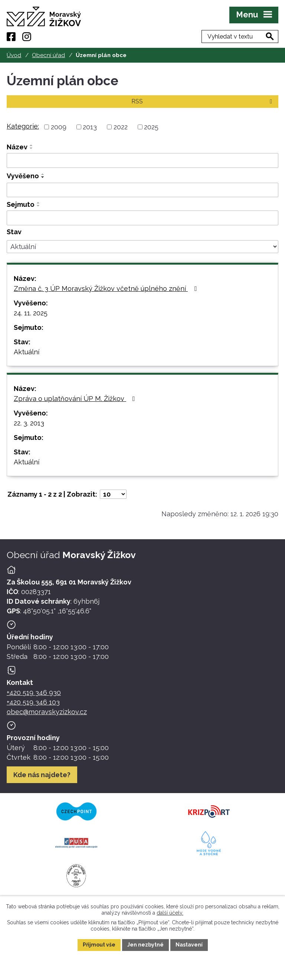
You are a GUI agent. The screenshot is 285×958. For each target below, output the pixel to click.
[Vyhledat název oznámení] (142, 160)
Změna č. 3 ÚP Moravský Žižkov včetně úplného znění (107, 288)
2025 (151, 127)
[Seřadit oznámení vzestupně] (31, 145)
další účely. (170, 912)
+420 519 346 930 (34, 692)
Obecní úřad (48, 55)
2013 (90, 127)
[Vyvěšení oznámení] (142, 190)
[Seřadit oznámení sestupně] (31, 148)
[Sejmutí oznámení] (142, 218)
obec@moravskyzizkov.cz (47, 712)
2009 (58, 127)
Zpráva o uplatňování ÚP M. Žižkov (76, 398)
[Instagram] (26, 36)
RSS (203, 101)
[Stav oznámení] (142, 246)
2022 (121, 127)
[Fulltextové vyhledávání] (240, 36)
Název (17, 147)
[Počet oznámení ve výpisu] (113, 494)
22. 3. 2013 (29, 423)
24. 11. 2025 (31, 313)
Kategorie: (23, 126)
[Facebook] (11, 36)
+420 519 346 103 (33, 702)
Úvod (14, 55)
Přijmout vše (99, 945)
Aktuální (26, 352)
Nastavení (189, 945)
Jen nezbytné (145, 945)
